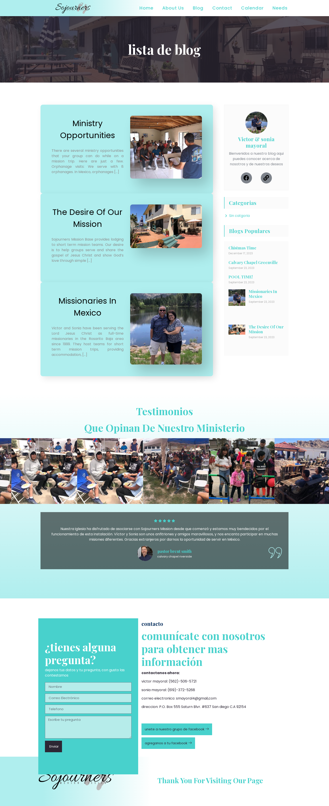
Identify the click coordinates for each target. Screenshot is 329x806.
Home (146, 8)
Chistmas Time (242, 248)
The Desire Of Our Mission (266, 329)
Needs (280, 8)
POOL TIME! (240, 277)
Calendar (252, 8)
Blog (198, 8)
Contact (222, 8)
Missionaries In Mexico (263, 294)
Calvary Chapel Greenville (253, 262)
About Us (173, 8)
